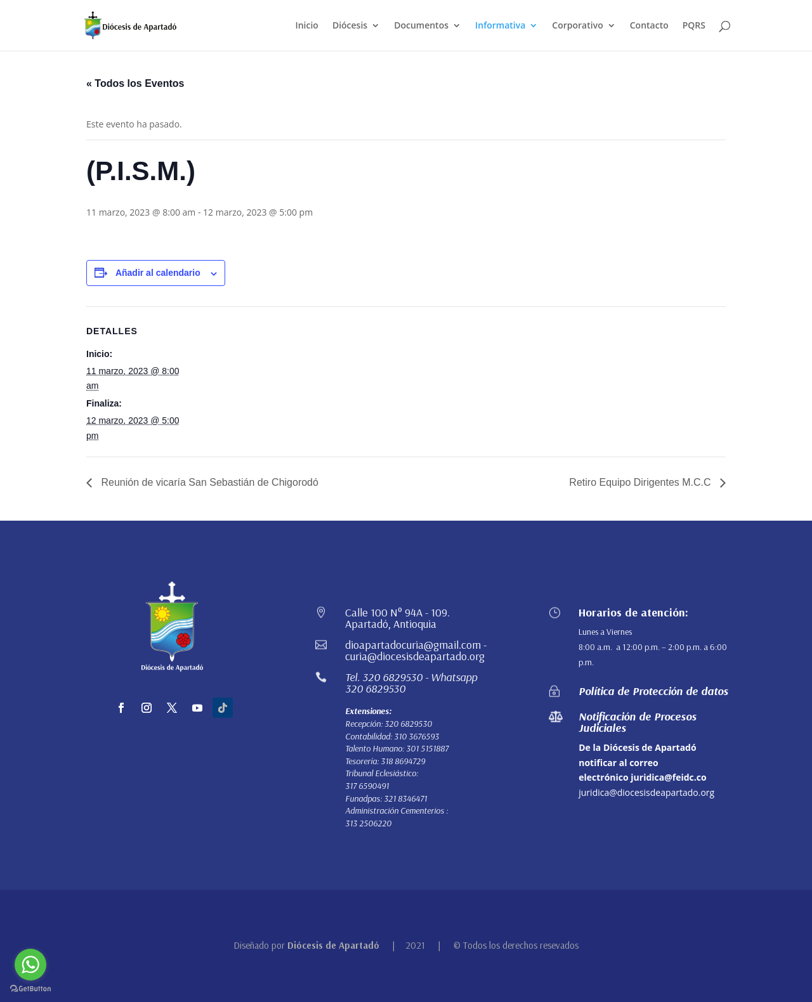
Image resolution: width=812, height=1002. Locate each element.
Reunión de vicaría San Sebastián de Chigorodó (208, 482)
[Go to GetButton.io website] (30, 989)
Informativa (500, 26)
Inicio (306, 26)
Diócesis (349, 26)
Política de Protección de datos (653, 691)
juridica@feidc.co (668, 777)
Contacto (649, 26)
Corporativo (577, 26)
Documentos (421, 26)
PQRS (694, 26)
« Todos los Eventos (135, 83)
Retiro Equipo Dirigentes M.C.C (641, 482)
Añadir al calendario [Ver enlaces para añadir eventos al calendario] (157, 273)
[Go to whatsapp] (30, 964)
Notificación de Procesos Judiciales (638, 722)
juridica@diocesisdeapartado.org (646, 792)
